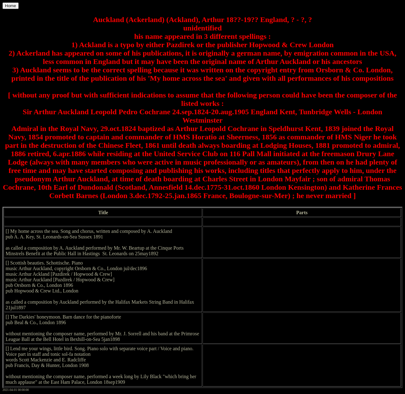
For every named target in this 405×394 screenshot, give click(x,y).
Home (10, 5)
